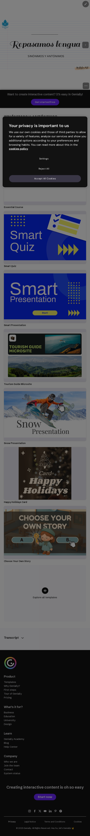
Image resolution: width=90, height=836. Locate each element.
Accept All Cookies (45, 178)
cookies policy (18, 149)
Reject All (44, 168)
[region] (45, 151)
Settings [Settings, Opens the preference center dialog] (44, 158)
